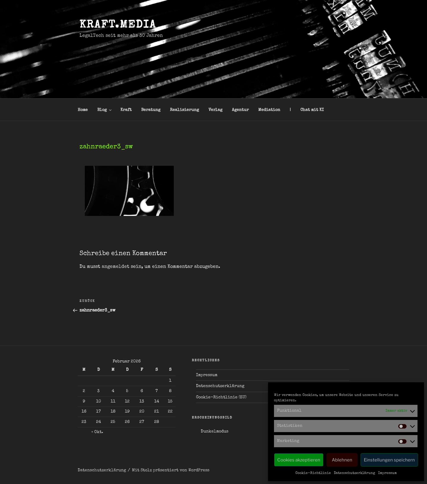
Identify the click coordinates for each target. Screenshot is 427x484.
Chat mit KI (312, 110)
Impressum (387, 473)
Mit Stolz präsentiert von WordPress (170, 470)
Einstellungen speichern (389, 460)
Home (83, 110)
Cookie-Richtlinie (313, 473)
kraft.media (117, 25)
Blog (104, 110)
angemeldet (115, 267)
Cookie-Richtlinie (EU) (221, 397)
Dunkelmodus (214, 431)
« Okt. (97, 432)
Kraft (126, 110)
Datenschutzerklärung (354, 473)
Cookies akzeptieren (298, 460)
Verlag (215, 110)
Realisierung (184, 110)
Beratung (150, 110)
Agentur (240, 110)
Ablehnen (342, 460)
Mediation (269, 110)
